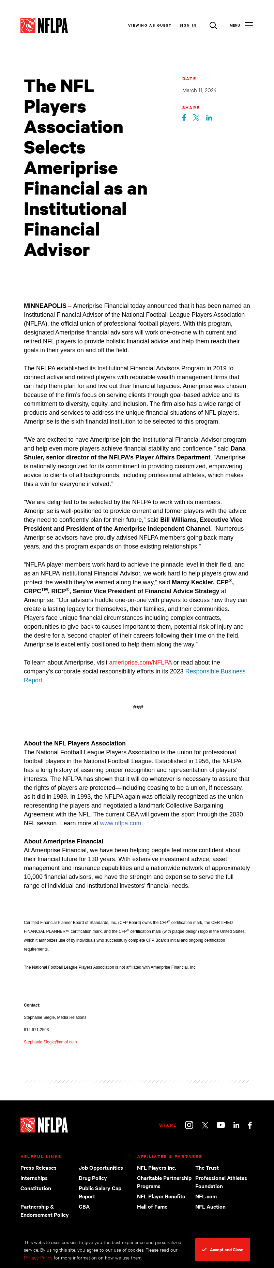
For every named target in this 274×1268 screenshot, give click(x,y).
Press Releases (38, 1167)
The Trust (207, 1167)
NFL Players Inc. (156, 1167)
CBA (84, 1206)
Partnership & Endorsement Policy (44, 1210)
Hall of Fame (152, 1206)
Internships (34, 1177)
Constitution (35, 1188)
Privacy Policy (38, 1257)
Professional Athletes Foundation (221, 1181)
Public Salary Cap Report (100, 1192)
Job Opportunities (101, 1167)
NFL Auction (210, 1206)
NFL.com (206, 1196)
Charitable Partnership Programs (164, 1181)
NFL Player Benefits (161, 1196)
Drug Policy (93, 1177)
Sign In (188, 25)
